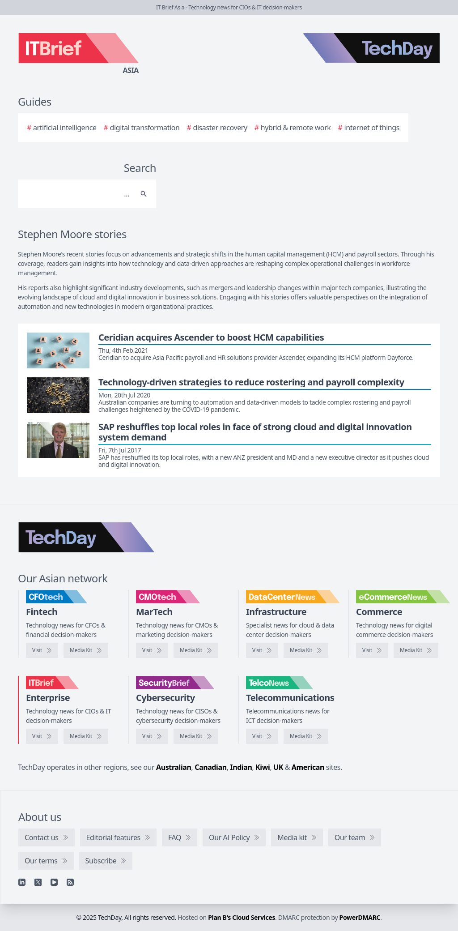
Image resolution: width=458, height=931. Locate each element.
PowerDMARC (360, 917)
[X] (38, 882)
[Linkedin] (21, 882)
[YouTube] (54, 882)
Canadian (211, 767)
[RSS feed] (70, 882)
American (308, 767)
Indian (241, 767)
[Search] (78, 194)
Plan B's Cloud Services (241, 917)
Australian (173, 767)
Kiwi (262, 767)
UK (278, 767)
